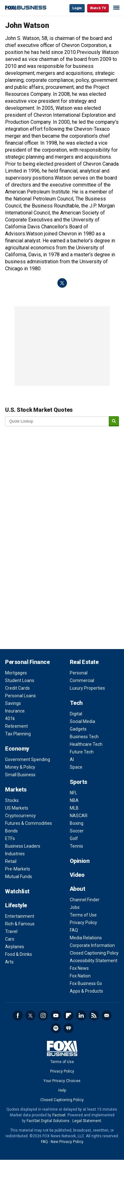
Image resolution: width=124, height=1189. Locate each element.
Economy (17, 748)
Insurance (15, 710)
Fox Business (25, 8)
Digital (76, 713)
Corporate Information (92, 945)
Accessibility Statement (93, 960)
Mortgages (16, 672)
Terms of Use (83, 914)
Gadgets (78, 729)
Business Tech (84, 736)
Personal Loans (20, 695)
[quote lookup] (57, 421)
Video (77, 874)
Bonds (11, 830)
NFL (73, 792)
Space (76, 767)
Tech (76, 703)
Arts (9, 961)
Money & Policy (20, 767)
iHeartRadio (68, 1028)
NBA (74, 800)
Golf (74, 838)
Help (62, 1090)
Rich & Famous (20, 923)
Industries (15, 853)
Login (77, 8)
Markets (16, 789)
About (77, 888)
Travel (11, 931)
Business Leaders (22, 846)
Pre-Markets (17, 868)
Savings (13, 703)
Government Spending (27, 759)
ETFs (10, 838)
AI (72, 759)
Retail (10, 861)
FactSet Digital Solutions (48, 1121)
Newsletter (106, 1015)
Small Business (20, 774)
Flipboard (68, 1015)
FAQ (74, 930)
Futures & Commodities (28, 823)
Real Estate (84, 662)
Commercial (82, 680)
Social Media (82, 721)
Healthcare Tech (86, 744)
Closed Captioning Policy (94, 953)
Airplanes (14, 946)
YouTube (56, 1015)
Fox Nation (80, 975)
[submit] (114, 421)
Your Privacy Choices (62, 1081)
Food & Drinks (18, 954)
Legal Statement (86, 1121)
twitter (62, 283)
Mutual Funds (18, 876)
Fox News (79, 968)
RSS (94, 1015)
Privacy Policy (83, 922)
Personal (79, 672)
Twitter (30, 1015)
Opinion (80, 860)
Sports (78, 781)
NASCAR (79, 815)
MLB (74, 808)
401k (10, 718)
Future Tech (82, 751)
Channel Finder (85, 899)
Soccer (77, 830)
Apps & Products (86, 991)
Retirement (16, 726)
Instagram (43, 1015)
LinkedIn (81, 1015)
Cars (9, 939)
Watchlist (17, 891)
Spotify (56, 1028)
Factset (59, 1115)
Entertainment (19, 916)
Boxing (76, 823)
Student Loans (19, 680)
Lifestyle (16, 905)
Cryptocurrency (20, 815)
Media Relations (86, 937)
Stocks (12, 800)
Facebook (18, 1015)
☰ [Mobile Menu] (116, 7)
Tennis (76, 846)
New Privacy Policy (67, 1142)
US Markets (16, 808)
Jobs (75, 907)
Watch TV (98, 8)
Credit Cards (17, 688)
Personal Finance (27, 662)
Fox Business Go (86, 983)
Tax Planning (18, 733)
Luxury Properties (87, 688)
